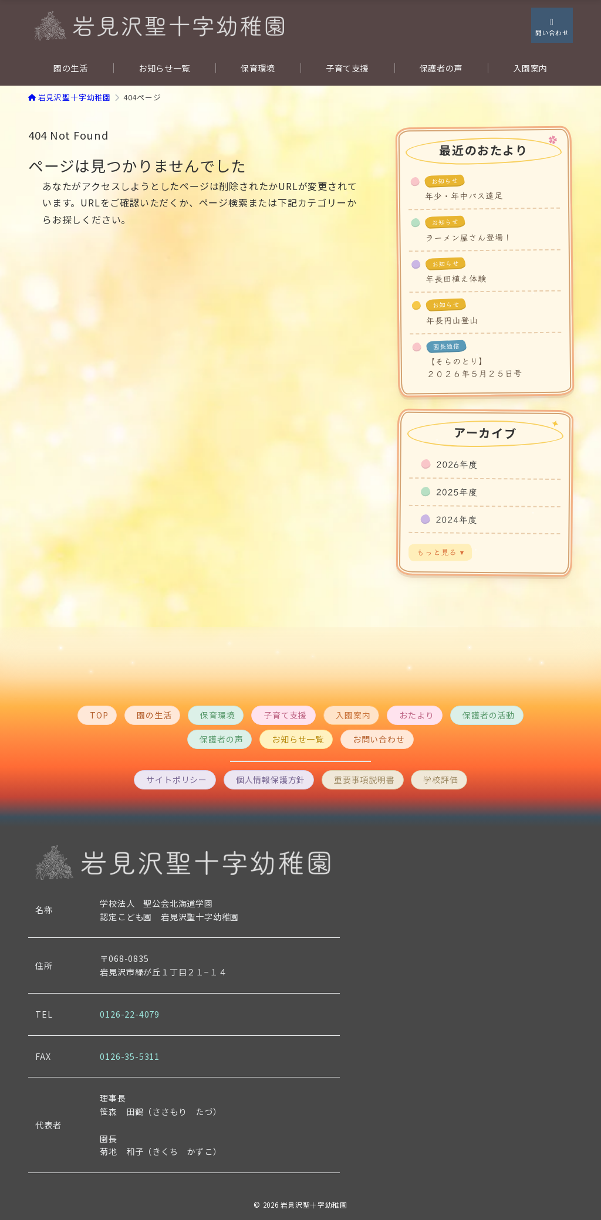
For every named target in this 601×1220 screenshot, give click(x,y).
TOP (99, 715)
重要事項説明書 (364, 779)
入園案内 (353, 715)
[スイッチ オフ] (552, 25)
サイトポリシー (176, 779)
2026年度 (457, 464)
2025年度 (457, 491)
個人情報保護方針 (270, 779)
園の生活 (154, 715)
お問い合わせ (379, 739)
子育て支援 (285, 715)
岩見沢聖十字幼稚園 (314, 1204)
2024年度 (457, 519)
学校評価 (440, 779)
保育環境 (217, 715)
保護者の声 (221, 739)
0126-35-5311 (130, 1056)
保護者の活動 (488, 715)
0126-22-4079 (130, 1014)
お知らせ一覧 (298, 739)
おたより (416, 715)
